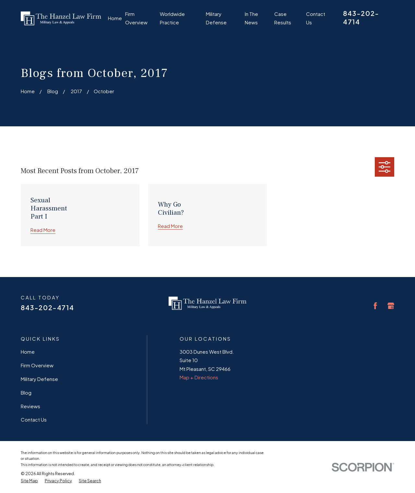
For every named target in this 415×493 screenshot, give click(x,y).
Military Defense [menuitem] (216, 18)
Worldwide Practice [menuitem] (172, 18)
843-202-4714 (47, 307)
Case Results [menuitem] (282, 18)
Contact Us (34, 419)
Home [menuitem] (115, 18)
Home (28, 351)
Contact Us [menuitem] (315, 18)
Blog (26, 392)
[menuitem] (29, 481)
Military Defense (39, 379)
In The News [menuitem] (251, 18)
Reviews (30, 406)
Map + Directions (199, 377)
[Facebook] (375, 305)
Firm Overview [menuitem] (136, 18)
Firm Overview (37, 365)
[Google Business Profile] (390, 305)
